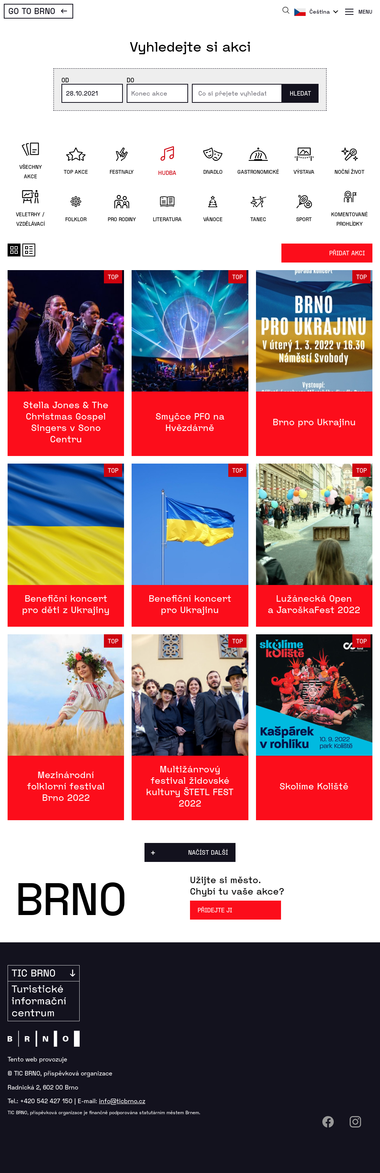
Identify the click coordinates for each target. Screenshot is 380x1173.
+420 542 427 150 (46, 1100)
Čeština (319, 11)
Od (65, 79)
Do (130, 79)
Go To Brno (31, 11)
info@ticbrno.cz (122, 1100)
